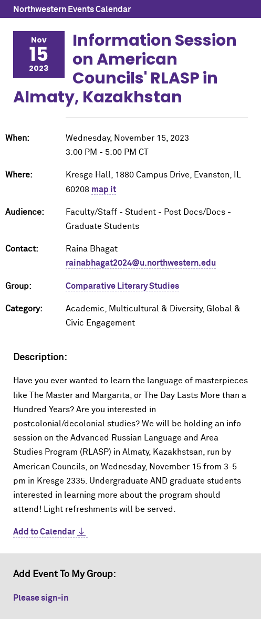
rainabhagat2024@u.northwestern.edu (141, 263)
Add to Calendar (44, 532)
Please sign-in (40, 598)
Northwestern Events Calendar (72, 9)
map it (103, 189)
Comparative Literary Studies (122, 286)
